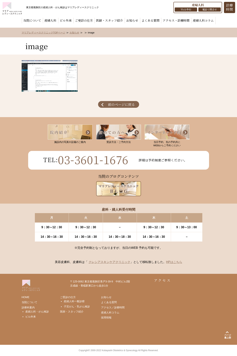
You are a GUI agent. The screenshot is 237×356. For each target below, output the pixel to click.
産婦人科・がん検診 (37, 311)
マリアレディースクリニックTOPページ (43, 32)
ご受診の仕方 (84, 20)
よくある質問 (150, 20)
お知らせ (132, 20)
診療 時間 (229, 7)
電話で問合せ (209, 9)
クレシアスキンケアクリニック (109, 262)
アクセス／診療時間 (113, 307)
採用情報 (106, 317)
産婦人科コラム (203, 20)
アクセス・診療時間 (176, 20)
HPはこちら (174, 262)
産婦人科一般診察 (74, 301)
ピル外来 (66, 20)
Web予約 (186, 9)
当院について (32, 20)
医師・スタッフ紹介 (109, 20)
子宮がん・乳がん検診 (77, 306)
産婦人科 (50, 20)
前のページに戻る (121, 104)
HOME (25, 297)
